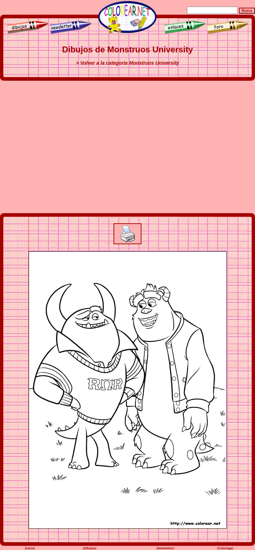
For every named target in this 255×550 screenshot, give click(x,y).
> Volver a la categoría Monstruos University (127, 63)
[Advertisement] (65, 146)
